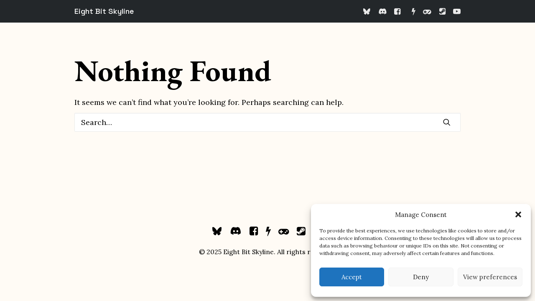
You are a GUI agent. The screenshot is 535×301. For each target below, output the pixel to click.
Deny (421, 277)
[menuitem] (368, 11)
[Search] (267, 122)
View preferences (490, 277)
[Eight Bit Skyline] (104, 11)
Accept (351, 277)
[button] (518, 214)
